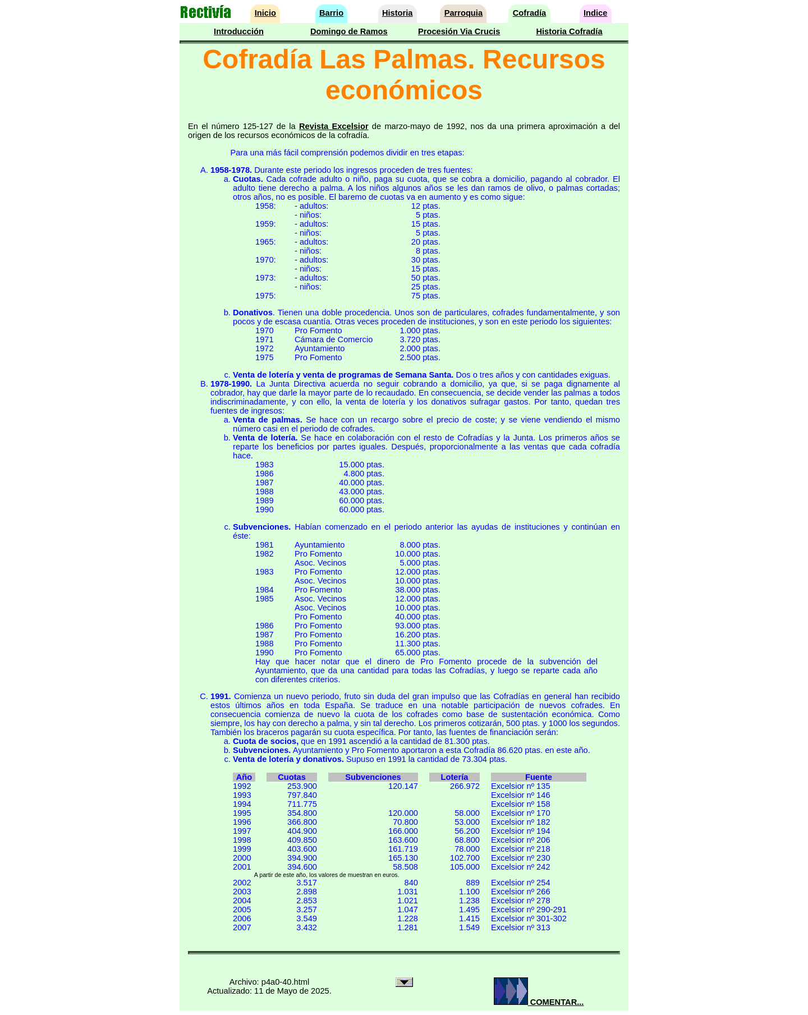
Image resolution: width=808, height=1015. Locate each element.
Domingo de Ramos (349, 31)
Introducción (239, 31)
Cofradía (529, 12)
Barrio (331, 12)
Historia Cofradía (569, 31)
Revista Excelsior (334, 126)
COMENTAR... (539, 1002)
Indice (595, 12)
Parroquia (463, 12)
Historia (397, 12)
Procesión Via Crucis (459, 31)
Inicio (265, 12)
